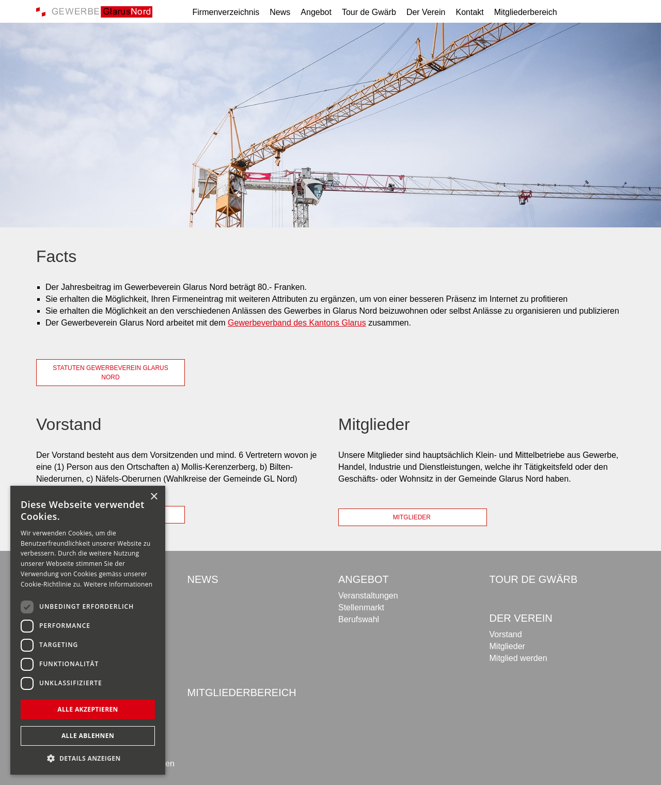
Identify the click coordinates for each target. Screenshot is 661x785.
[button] (88, 758)
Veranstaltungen (368, 595)
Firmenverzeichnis (226, 12)
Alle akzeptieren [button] (87, 709)
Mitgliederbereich (525, 12)
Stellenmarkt (361, 607)
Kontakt (469, 12)
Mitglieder (413, 517)
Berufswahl (358, 619)
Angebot (316, 12)
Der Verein (426, 12)
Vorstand (506, 634)
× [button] (154, 497)
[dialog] (87, 630)
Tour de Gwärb (369, 12)
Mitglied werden (518, 658)
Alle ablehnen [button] (87, 735)
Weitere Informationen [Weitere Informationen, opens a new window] (118, 584)
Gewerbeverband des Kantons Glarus (297, 322)
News (280, 12)
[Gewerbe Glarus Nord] (94, 11)
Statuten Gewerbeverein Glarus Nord (110, 372)
